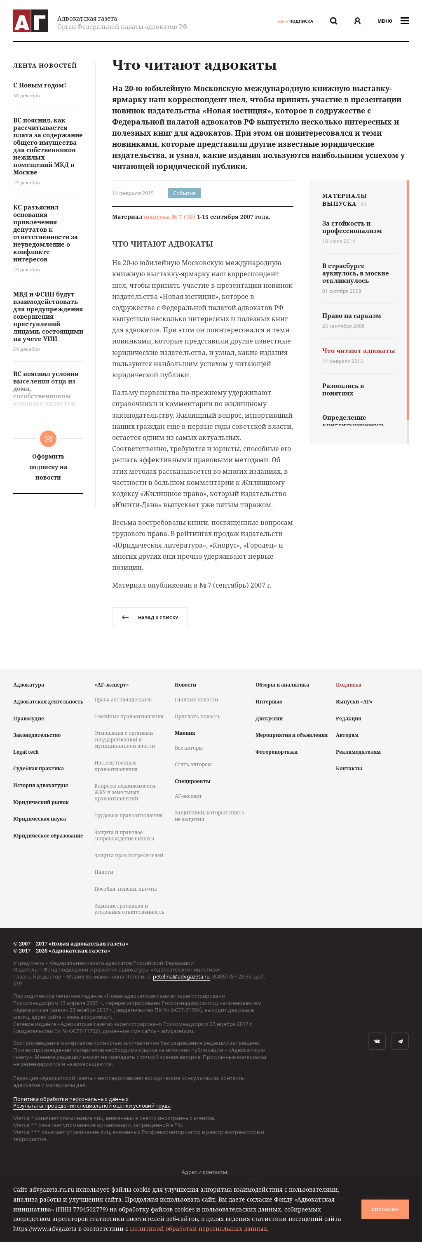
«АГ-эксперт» (111, 684)
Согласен (385, 1209)
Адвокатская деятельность (48, 701)
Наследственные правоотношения (116, 766)
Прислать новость (197, 716)
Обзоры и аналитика (282, 684)
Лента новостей (45, 66)
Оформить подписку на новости (48, 466)
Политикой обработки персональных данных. (199, 1229)
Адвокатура (28, 684)
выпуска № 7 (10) (169, 217)
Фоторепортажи (277, 751)
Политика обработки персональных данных (71, 1099)
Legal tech (26, 751)
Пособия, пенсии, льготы (125, 888)
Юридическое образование (48, 835)
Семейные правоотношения (129, 716)
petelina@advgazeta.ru (181, 976)
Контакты (349, 768)
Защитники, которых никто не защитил (209, 816)
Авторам (347, 735)
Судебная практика (38, 768)
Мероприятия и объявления (292, 735)
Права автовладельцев (123, 699)
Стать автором (193, 764)
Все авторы (189, 747)
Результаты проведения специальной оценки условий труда (92, 1105)
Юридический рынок (41, 802)
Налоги (103, 871)
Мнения (185, 732)
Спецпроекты (193, 781)
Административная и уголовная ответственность (129, 909)
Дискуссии (269, 718)
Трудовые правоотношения (128, 815)
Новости (185, 684)
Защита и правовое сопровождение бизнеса (124, 835)
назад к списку (150, 617)
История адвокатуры (40, 785)
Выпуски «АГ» (354, 701)
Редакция (348, 718)
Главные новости (196, 699)
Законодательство (37, 735)
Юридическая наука (39, 818)
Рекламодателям (358, 751)
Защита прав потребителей (128, 855)
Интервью (269, 701)
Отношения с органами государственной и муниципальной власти (124, 739)
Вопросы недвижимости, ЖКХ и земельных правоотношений (125, 792)
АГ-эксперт (188, 796)
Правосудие (28, 718)
